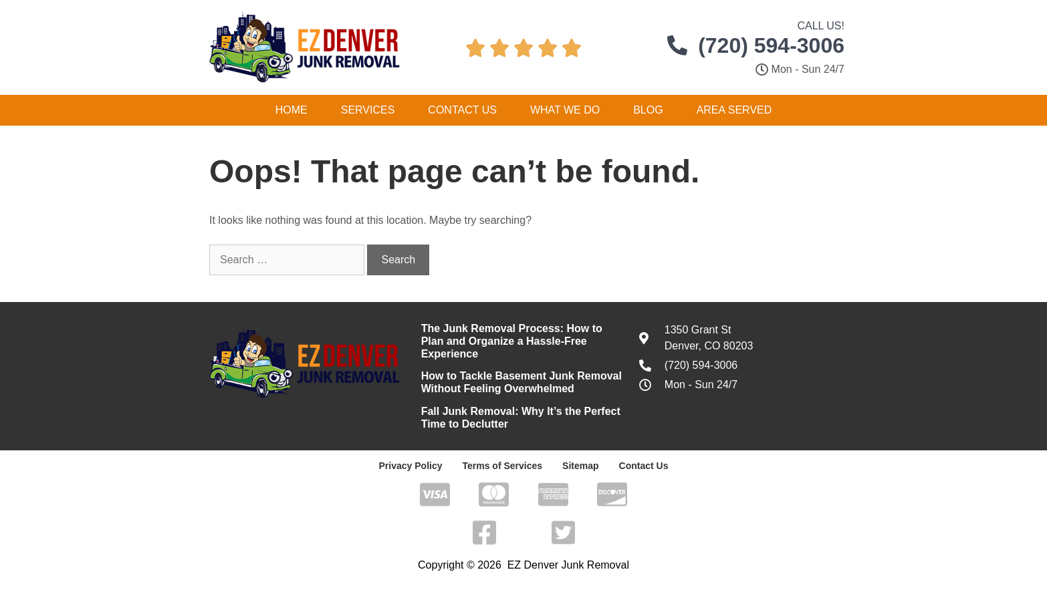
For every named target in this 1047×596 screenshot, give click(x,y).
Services (368, 110)
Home (291, 110)
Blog (648, 110)
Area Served (734, 110)
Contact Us (462, 110)
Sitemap (580, 465)
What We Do (565, 110)
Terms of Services (502, 465)
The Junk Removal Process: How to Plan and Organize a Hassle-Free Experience (511, 341)
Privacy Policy (411, 465)
